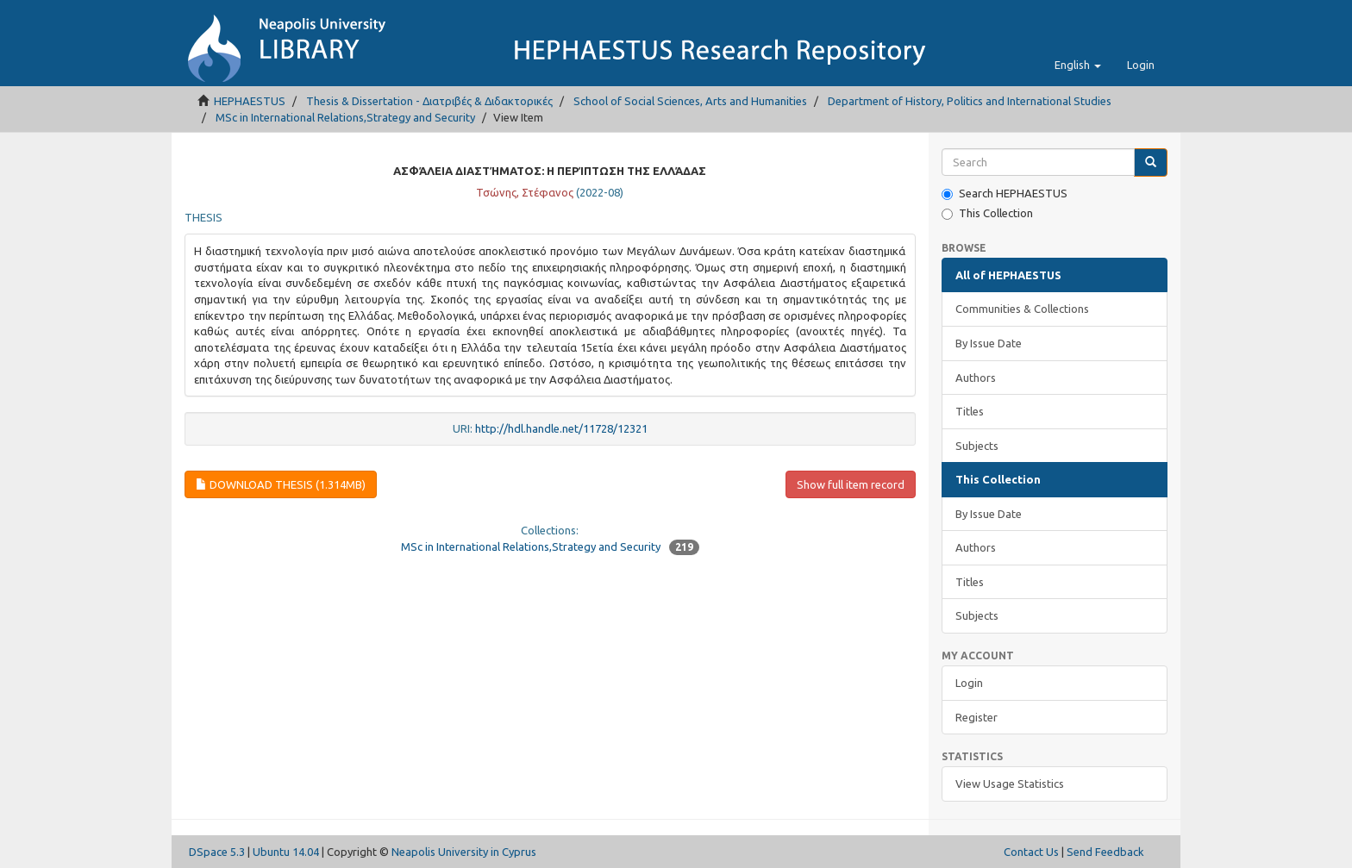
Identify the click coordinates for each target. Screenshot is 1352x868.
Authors (975, 378)
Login (969, 683)
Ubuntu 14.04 (286, 852)
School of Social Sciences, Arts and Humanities (690, 101)
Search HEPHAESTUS (1004, 193)
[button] (1078, 64)
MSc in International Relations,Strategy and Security (345, 117)
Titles (969, 411)
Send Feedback (1105, 852)
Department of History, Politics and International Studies (969, 101)
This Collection (987, 213)
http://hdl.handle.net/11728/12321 (561, 428)
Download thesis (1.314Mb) (281, 484)
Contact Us (1031, 852)
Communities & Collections (1022, 309)
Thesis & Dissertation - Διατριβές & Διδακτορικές (429, 101)
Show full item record (850, 484)
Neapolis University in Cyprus (463, 852)
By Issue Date (988, 343)
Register (976, 717)
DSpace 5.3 (217, 852)
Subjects (976, 446)
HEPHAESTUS (249, 101)
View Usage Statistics (1009, 783)
